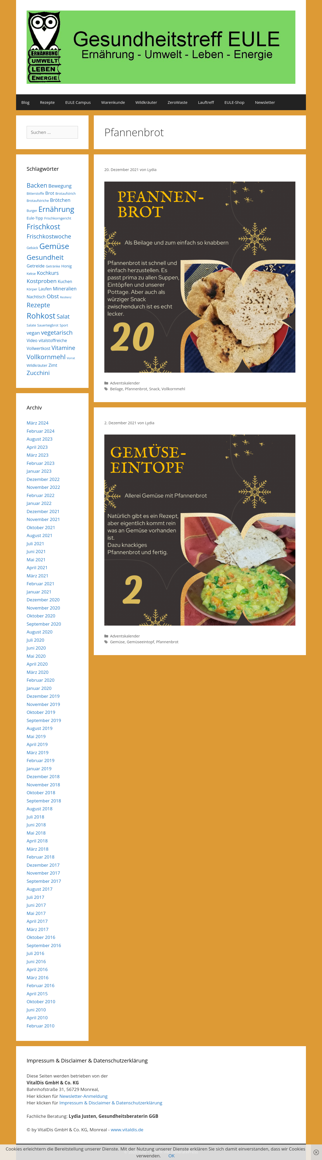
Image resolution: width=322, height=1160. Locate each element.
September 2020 (44, 624)
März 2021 (37, 576)
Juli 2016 (35, 953)
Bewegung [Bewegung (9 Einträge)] (60, 186)
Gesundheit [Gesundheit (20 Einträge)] (45, 257)
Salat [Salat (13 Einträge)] (63, 316)
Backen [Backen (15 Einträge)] (37, 185)
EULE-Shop (235, 102)
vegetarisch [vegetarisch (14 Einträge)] (57, 332)
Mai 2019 (36, 736)
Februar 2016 (41, 985)
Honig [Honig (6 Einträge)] (66, 266)
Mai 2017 (36, 913)
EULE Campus (78, 102)
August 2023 (39, 439)
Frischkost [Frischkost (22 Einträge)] (43, 226)
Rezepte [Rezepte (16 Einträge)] (38, 305)
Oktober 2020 (41, 616)
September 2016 (44, 945)
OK (171, 1156)
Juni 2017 (36, 905)
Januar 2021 (39, 592)
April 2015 (37, 994)
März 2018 (37, 849)
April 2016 (37, 969)
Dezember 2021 (43, 511)
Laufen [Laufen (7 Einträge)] (45, 289)
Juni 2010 (36, 1010)
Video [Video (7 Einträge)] (32, 340)
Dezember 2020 (43, 600)
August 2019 (39, 728)
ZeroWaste (177, 102)
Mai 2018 (36, 833)
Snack (154, 388)
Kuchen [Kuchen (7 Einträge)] (65, 281)
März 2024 (37, 423)
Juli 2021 (35, 543)
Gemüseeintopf (140, 641)
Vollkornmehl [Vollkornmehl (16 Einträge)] (46, 357)
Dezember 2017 (43, 865)
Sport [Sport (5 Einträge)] (64, 325)
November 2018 (43, 785)
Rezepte (47, 102)
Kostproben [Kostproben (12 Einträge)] (42, 281)
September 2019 (44, 720)
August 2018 (39, 809)
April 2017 (37, 921)
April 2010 (37, 1018)
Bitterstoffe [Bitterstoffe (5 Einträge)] (35, 193)
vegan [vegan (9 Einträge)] (33, 333)
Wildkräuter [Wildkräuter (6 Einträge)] (37, 365)
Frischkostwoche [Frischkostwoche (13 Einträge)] (49, 236)
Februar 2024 (41, 431)
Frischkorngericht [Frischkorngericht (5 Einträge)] (57, 218)
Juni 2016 (36, 961)
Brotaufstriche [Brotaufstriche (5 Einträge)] (38, 200)
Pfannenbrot (136, 388)
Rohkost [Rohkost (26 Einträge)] (41, 315)
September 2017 (44, 881)
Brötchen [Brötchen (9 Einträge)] (60, 200)
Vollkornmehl (173, 388)
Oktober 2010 (41, 1001)
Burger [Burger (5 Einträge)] (32, 210)
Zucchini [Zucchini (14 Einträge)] (38, 373)
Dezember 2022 (43, 479)
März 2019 (37, 752)
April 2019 (37, 744)
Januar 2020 (39, 688)
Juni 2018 (36, 825)
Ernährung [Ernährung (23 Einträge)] (56, 209)
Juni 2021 (36, 551)
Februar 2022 (41, 495)
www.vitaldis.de (127, 1130)
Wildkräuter (146, 102)
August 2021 (39, 535)
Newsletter (265, 102)
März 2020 (37, 672)
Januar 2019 (39, 769)
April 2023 (37, 447)
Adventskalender (125, 383)
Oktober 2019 (41, 712)
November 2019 (43, 704)
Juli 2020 (35, 640)
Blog (25, 102)
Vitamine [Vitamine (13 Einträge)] (63, 348)
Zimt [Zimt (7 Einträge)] (52, 365)
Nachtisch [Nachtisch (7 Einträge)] (36, 297)
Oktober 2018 (41, 792)
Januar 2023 (39, 471)
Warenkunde (113, 102)
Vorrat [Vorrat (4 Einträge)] (71, 358)
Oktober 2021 (41, 527)
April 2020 (37, 664)
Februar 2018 (41, 857)
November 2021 (43, 519)
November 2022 (43, 487)
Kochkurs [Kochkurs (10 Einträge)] (48, 273)
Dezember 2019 (43, 696)
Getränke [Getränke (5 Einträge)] (53, 266)
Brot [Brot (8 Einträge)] (49, 193)
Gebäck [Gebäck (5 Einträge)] (32, 247)
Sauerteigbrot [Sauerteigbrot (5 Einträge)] (47, 325)
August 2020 (39, 632)
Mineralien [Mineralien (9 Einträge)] (64, 288)
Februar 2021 (41, 584)
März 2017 (37, 929)
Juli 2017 (35, 897)
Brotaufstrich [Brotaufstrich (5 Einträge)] (65, 193)
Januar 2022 (39, 503)
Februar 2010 (41, 1026)
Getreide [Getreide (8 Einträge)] (36, 266)
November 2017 (43, 873)
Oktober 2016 (41, 937)
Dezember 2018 (43, 776)
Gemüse (117, 641)
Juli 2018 (35, 817)
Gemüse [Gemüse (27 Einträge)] (54, 246)
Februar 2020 (41, 680)
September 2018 (44, 801)
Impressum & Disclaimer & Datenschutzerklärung (110, 1103)
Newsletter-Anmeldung (83, 1096)
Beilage (116, 388)
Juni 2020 (36, 648)
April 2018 (37, 841)
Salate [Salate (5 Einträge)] (31, 325)
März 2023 (37, 455)
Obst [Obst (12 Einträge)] (53, 296)
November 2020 (43, 608)
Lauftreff (206, 102)
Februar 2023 (41, 463)
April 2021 (37, 567)
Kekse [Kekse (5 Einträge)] (31, 273)
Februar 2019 (41, 760)
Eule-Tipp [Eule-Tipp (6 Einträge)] (35, 218)
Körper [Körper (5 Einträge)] (32, 289)
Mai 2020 (36, 656)
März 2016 (37, 977)
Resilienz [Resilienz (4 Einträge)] (65, 297)
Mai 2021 (36, 560)
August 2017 (39, 889)
